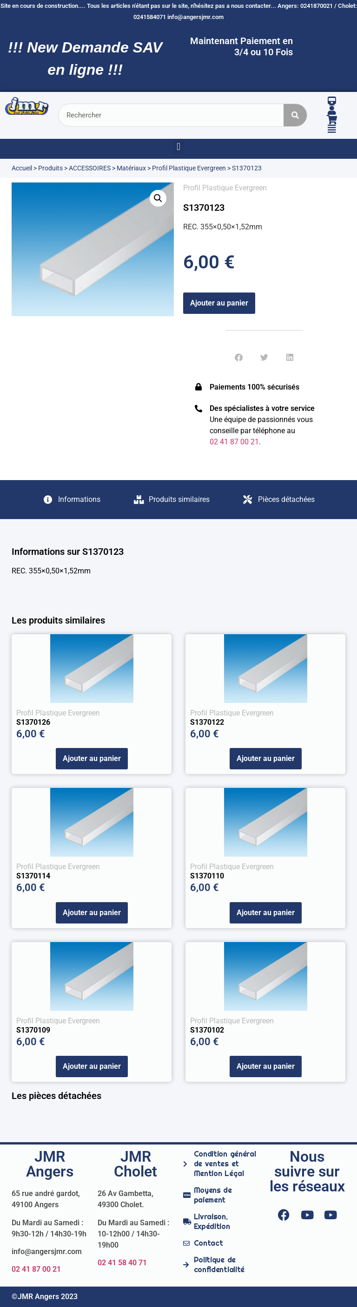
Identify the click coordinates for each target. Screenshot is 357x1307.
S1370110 (207, 875)
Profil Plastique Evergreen (189, 168)
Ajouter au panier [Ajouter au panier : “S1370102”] (266, 1066)
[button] (178, 146)
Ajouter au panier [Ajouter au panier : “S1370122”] (266, 758)
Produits (50, 168)
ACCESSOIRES (90, 168)
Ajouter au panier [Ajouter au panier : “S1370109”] (92, 1066)
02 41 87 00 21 (36, 1269)
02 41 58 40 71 (122, 1262)
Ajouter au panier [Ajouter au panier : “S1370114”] (92, 912)
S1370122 (207, 722)
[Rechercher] (295, 115)
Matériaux (131, 168)
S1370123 (204, 207)
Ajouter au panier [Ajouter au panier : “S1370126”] (92, 758)
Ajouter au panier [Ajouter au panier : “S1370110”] (266, 912)
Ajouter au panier (219, 303)
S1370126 (33, 722)
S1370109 (33, 1030)
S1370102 (207, 1030)
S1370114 (33, 875)
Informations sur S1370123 (68, 551)
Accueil (22, 168)
